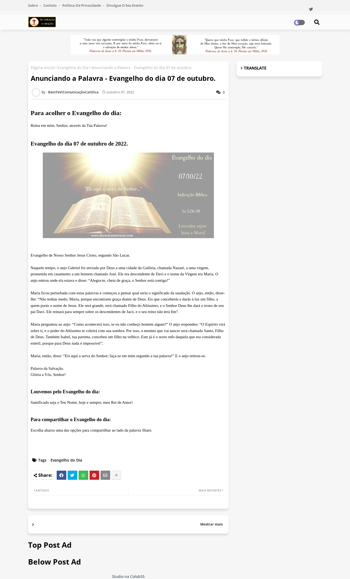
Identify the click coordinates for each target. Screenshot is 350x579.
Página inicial (43, 67)
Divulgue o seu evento (124, 5)
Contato (50, 5)
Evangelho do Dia (73, 67)
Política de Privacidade (82, 5)
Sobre (33, 5)
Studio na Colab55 (128, 576)
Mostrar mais (211, 524)
